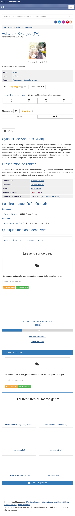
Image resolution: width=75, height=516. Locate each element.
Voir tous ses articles (37, 337)
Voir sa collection (37, 342)
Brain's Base (36, 189)
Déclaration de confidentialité (53, 502)
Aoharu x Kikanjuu (11, 214)
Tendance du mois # (37, 62)
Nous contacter (24, 505)
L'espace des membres (11, 2)
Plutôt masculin (37, 87)
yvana (23, 95)
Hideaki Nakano (37, 181)
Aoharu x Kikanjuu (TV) (13, 223)
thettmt (5, 95)
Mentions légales (33, 502)
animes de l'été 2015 (50, 196)
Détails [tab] (10, 131)
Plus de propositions (39, 483)
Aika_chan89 (14, 95)
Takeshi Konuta (37, 185)
